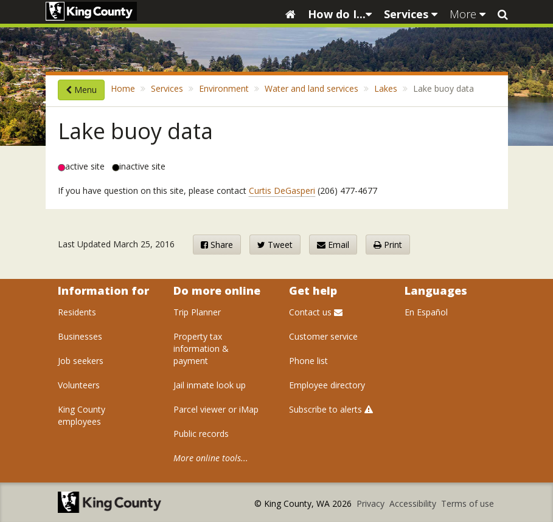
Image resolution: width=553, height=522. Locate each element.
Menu (81, 89)
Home (123, 88)
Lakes (385, 88)
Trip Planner (197, 312)
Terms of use (467, 503)
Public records (201, 433)
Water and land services (311, 88)
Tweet (275, 244)
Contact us (316, 312)
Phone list (308, 360)
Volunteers (79, 385)
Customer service (323, 336)
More (467, 14)
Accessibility (414, 503)
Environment (224, 88)
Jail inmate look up (209, 385)
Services (410, 14)
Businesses (80, 336)
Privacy (371, 503)
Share (217, 244)
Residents (77, 312)
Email (333, 244)
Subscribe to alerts (331, 409)
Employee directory (327, 385)
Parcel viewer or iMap (216, 409)
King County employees (81, 415)
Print (388, 244)
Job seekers (80, 360)
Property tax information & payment (201, 348)
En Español (426, 312)
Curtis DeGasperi (282, 190)
